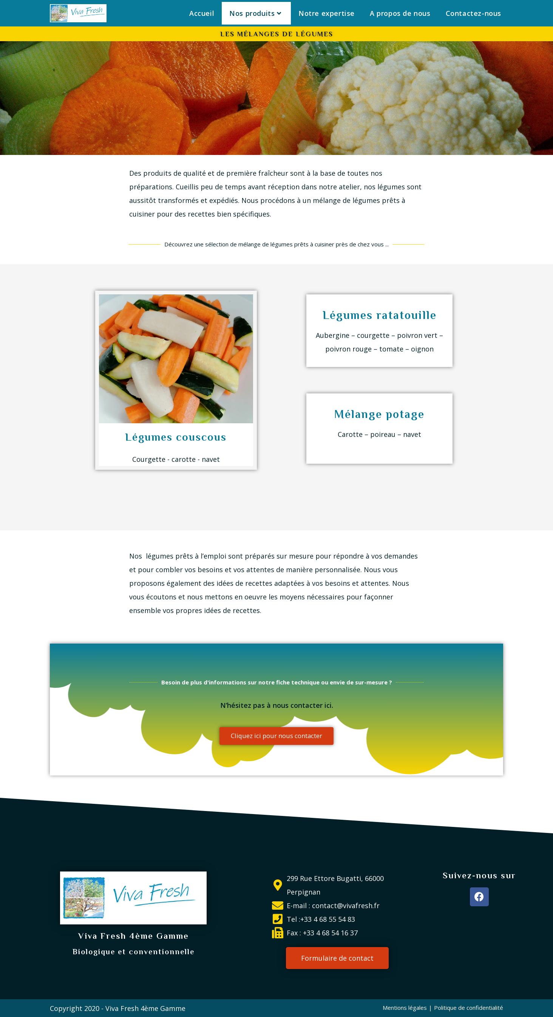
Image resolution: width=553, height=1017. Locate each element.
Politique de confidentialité (468, 1007)
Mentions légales (405, 1007)
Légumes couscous (175, 436)
